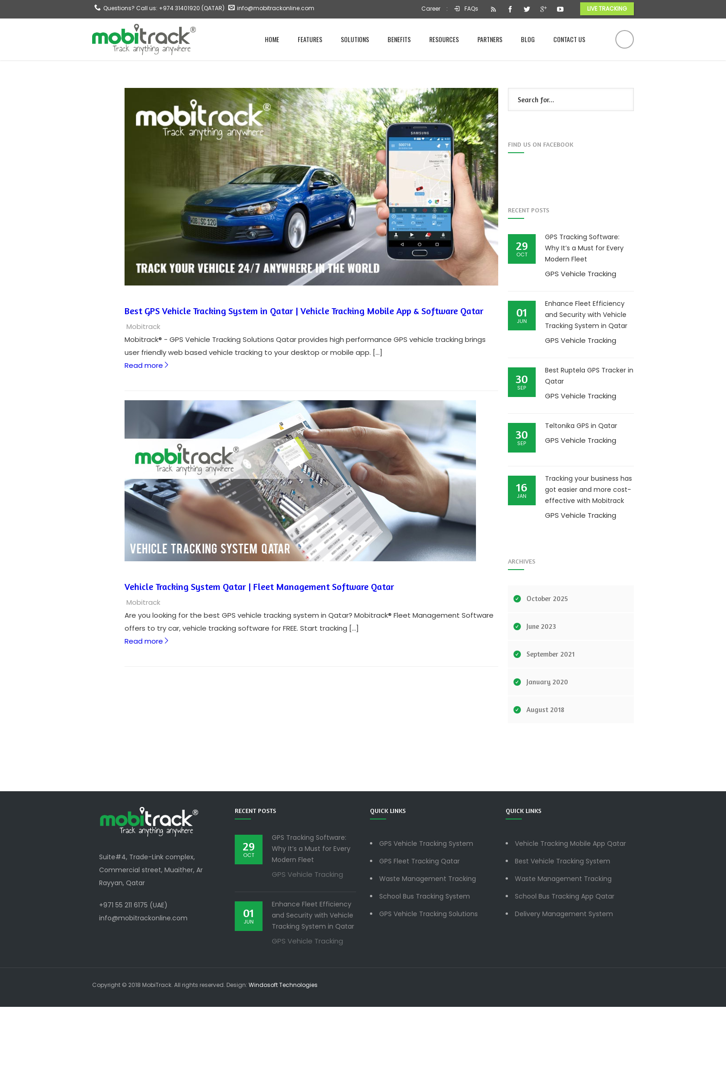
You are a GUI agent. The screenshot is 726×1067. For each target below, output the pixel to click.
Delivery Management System (564, 974)
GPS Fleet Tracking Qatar (419, 921)
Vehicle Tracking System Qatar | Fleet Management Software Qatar (257, 649)
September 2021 (550, 714)
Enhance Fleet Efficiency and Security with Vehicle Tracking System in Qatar (586, 375)
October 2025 (547, 658)
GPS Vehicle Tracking (580, 334)
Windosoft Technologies (283, 1045)
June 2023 (541, 686)
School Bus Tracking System (424, 956)
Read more (145, 428)
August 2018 (545, 769)
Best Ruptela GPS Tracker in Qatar (589, 436)
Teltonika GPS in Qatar (581, 485)
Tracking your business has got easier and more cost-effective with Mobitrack (588, 549)
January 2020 (547, 742)
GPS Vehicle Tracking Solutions (428, 974)
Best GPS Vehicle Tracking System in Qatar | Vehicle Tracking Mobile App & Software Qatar (301, 373)
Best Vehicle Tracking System (562, 921)
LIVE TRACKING (607, 8)
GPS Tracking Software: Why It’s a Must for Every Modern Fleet (584, 308)
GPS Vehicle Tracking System (426, 903)
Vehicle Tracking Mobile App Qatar (570, 903)
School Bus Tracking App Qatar (564, 956)
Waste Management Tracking (427, 938)
